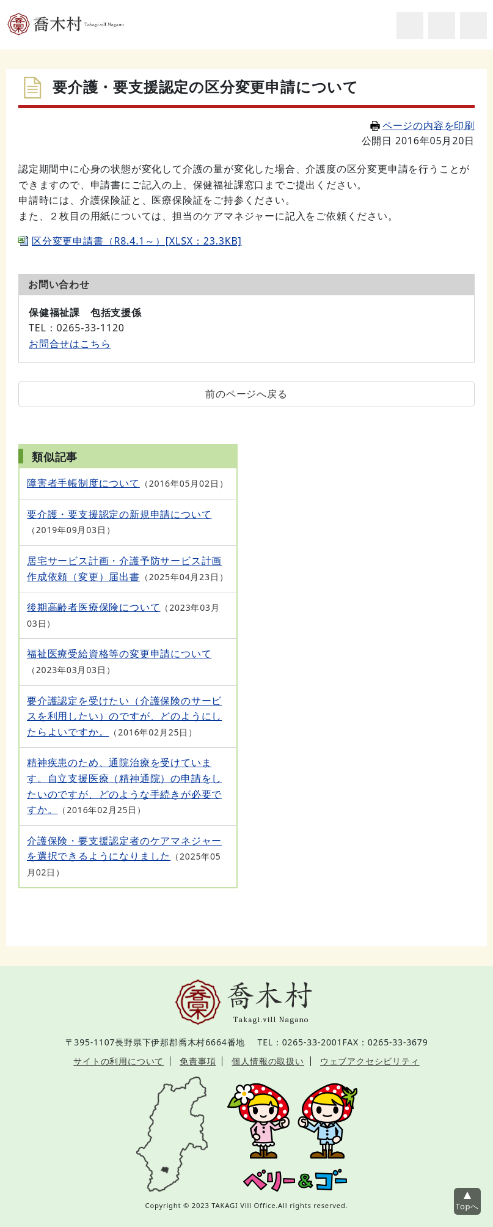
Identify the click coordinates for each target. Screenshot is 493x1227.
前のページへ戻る (246, 393)
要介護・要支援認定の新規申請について (119, 514)
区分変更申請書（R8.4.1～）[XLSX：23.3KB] (137, 241)
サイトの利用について (118, 1061)
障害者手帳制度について (83, 483)
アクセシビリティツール (441, 25)
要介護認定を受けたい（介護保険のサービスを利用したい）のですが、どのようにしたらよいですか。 (124, 716)
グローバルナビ (473, 25)
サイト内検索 (409, 25)
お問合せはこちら (70, 343)
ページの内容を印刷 (422, 125)
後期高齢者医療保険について (93, 607)
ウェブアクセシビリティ (370, 1061)
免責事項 (198, 1061)
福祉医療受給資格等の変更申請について (119, 653)
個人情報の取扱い (268, 1061)
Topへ (467, 1206)
